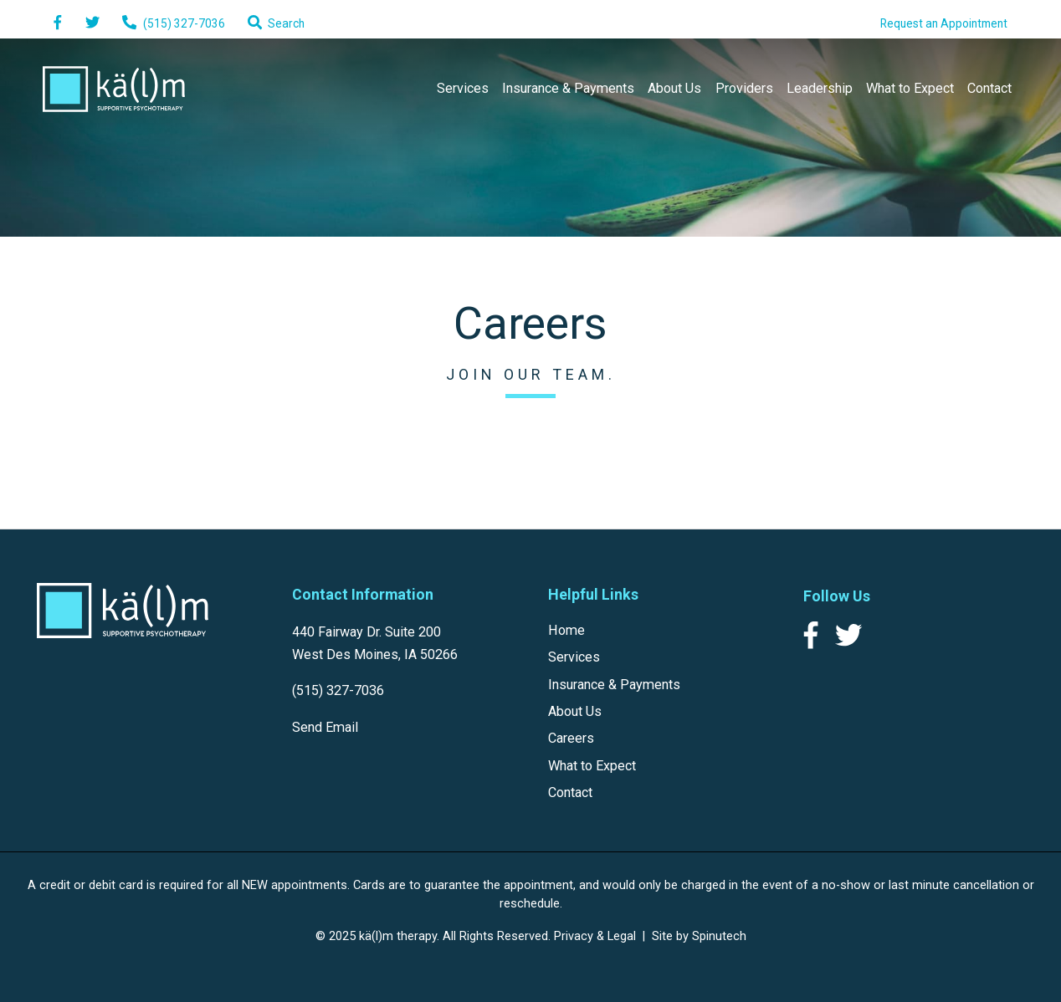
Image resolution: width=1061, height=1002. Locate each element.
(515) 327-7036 (338, 690)
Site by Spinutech (699, 935)
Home (566, 630)
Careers (571, 738)
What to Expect (910, 88)
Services (463, 88)
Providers (744, 88)
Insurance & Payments (568, 88)
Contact (989, 88)
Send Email (325, 727)
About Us (674, 88)
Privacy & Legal (595, 935)
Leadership (820, 88)
